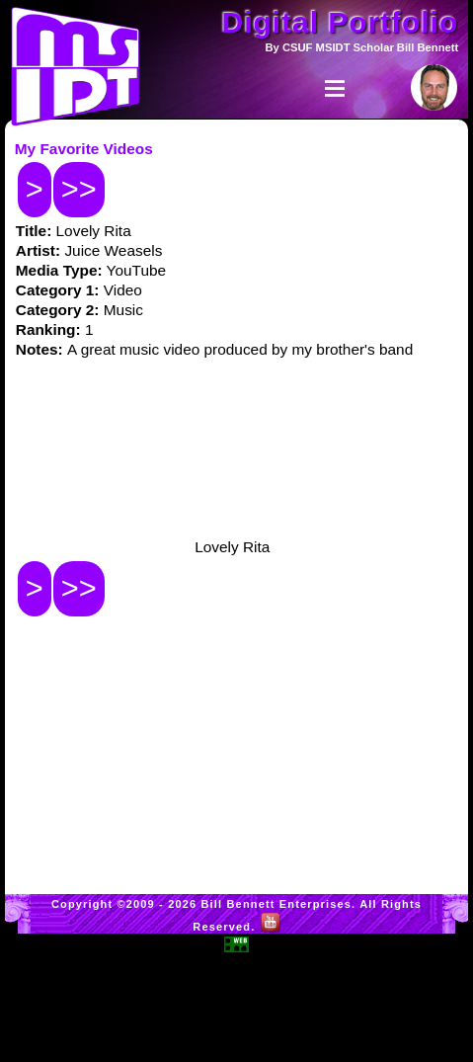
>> (79, 189)
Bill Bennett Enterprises (277, 904)
